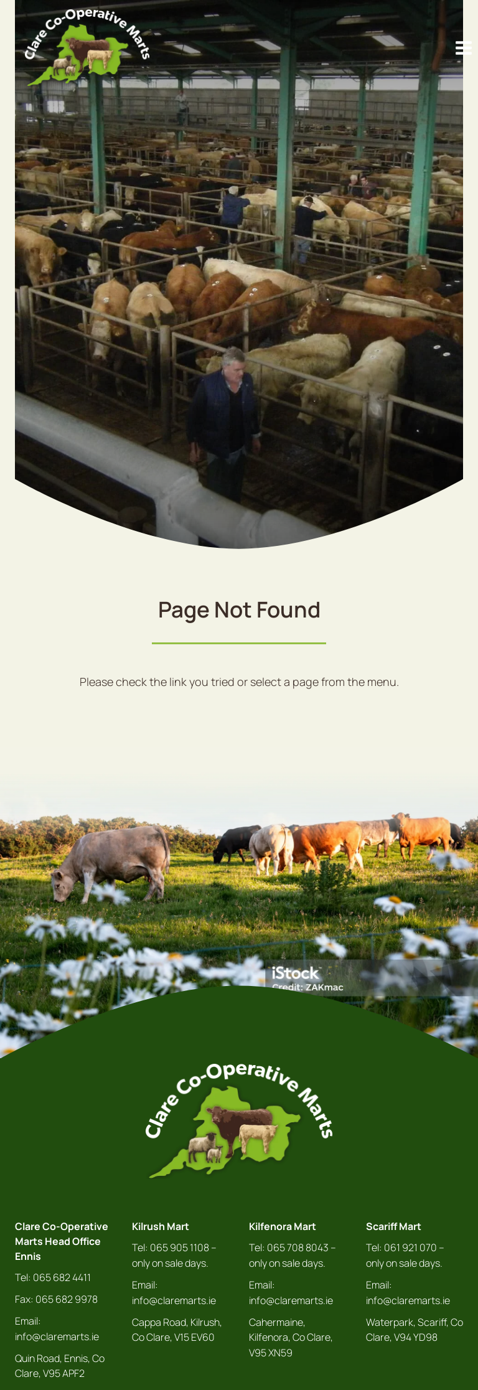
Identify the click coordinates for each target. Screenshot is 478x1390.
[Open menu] (463, 47)
